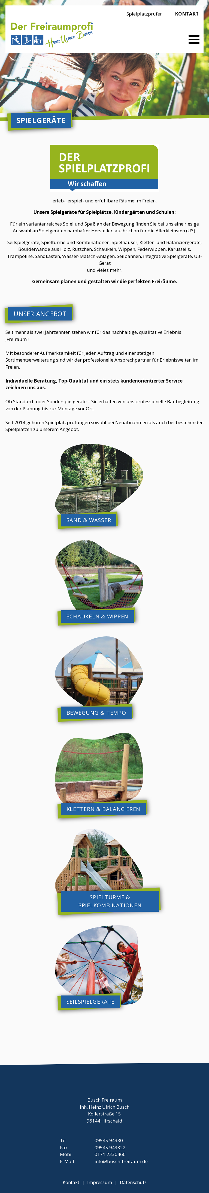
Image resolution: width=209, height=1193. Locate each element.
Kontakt (187, 14)
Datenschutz (133, 1182)
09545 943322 (110, 1147)
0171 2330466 (110, 1154)
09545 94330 (109, 1140)
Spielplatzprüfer (144, 14)
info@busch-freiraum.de (121, 1161)
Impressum (99, 1182)
